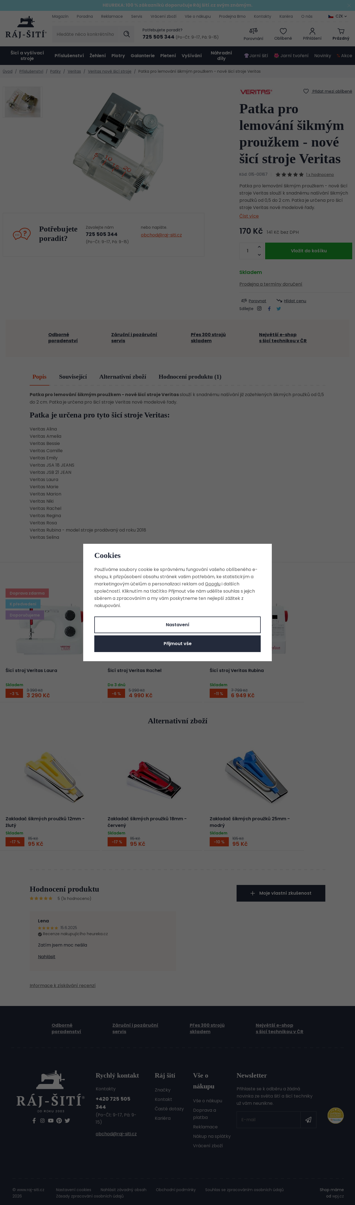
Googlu (212, 584)
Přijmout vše (178, 643)
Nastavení (177, 625)
